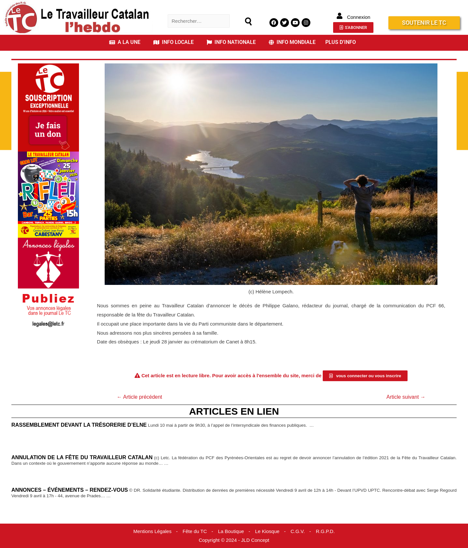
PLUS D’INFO (340, 42)
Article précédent (139, 397)
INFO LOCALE (173, 42)
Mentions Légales (152, 531)
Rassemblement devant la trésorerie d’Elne (79, 425)
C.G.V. (298, 531)
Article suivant (405, 397)
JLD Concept (255, 540)
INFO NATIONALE (231, 42)
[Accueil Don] (48, 107)
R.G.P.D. (325, 531)
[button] (126, 42)
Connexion (358, 17)
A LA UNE (124, 42)
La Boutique (231, 531)
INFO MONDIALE (292, 42)
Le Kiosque (267, 531)
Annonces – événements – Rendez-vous (69, 490)
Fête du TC (195, 531)
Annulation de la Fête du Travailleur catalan (81, 457)
